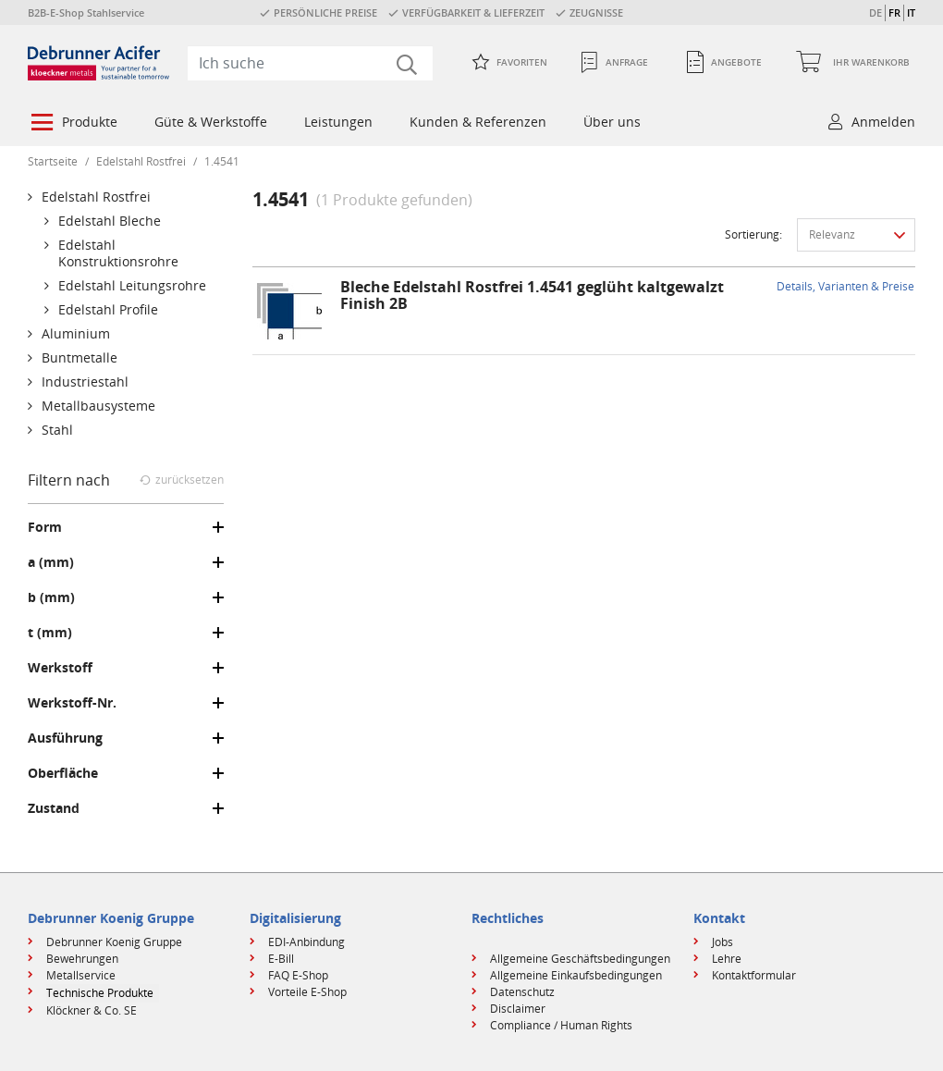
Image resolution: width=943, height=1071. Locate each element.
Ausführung (65, 738)
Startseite (53, 161)
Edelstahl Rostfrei (141, 161)
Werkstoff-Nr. (72, 703)
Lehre (726, 958)
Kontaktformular (754, 975)
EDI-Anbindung (306, 942)
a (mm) (51, 562)
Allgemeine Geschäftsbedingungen (580, 958)
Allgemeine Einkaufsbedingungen (576, 975)
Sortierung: (753, 234)
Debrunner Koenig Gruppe (114, 942)
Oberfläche (63, 773)
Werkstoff (60, 667)
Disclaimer (517, 1008)
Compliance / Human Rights (561, 1025)
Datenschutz (522, 992)
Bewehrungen (82, 958)
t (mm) (50, 632)
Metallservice (81, 975)
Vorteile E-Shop (307, 992)
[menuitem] (72, 124)
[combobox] (310, 62)
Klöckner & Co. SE (91, 1010)
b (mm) (51, 597)
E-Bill (281, 958)
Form (45, 527)
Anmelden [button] (883, 121)
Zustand (54, 808)
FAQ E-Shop (298, 975)
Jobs (722, 942)
